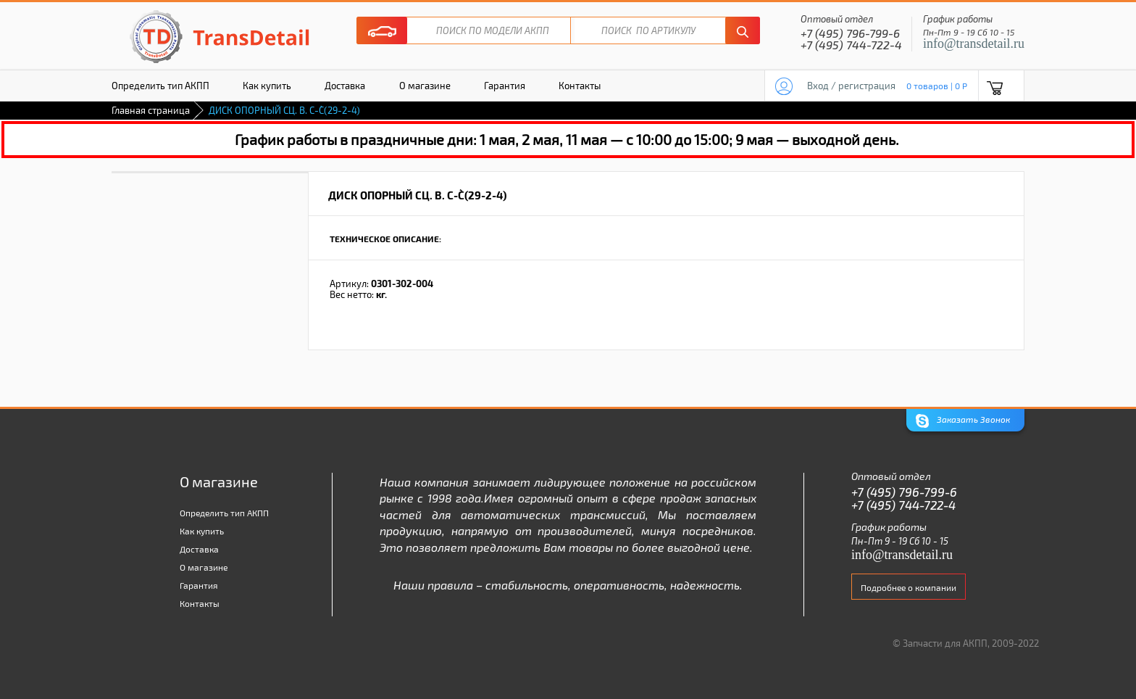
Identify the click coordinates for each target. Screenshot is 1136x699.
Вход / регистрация (851, 85)
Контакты (580, 85)
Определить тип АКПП (160, 85)
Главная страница (151, 110)
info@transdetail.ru (973, 43)
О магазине (425, 85)
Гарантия (504, 85)
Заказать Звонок (963, 421)
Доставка (345, 85)
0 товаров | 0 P (936, 85)
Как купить (267, 85)
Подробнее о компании (908, 587)
